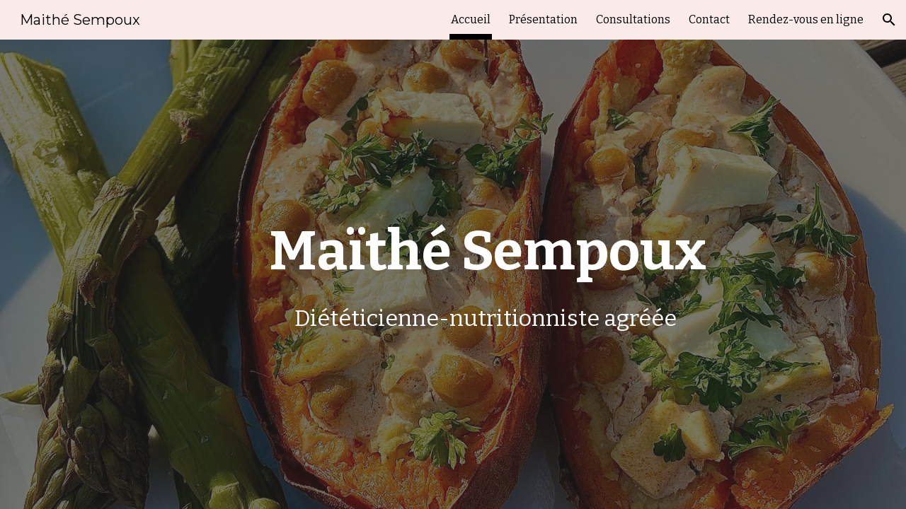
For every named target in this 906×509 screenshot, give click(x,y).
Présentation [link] (543, 19)
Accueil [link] (471, 19)
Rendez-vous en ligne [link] (806, 19)
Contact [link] (709, 19)
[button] (889, 20)
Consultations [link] (633, 19)
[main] (487, 274)
